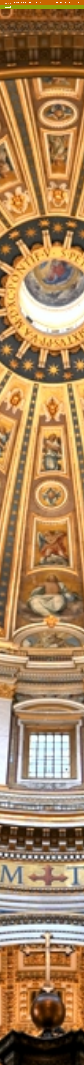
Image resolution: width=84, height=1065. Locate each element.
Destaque (16, 2)
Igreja (40, 2)
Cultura (23, 2)
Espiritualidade (32, 2)
